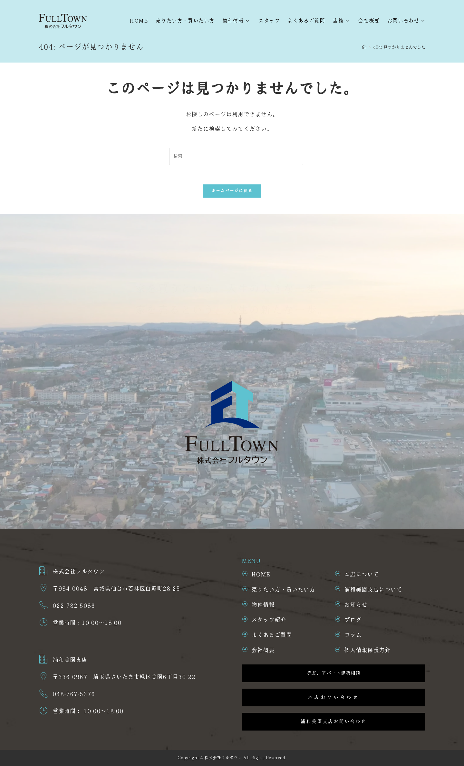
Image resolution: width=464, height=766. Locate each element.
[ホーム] (364, 47)
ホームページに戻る (232, 191)
